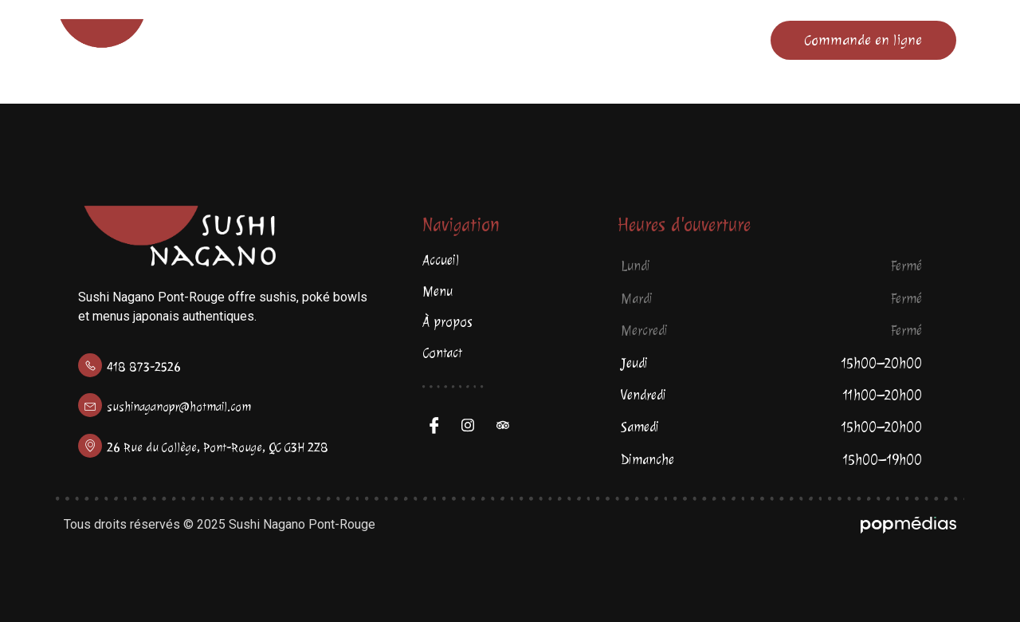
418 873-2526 (144, 367)
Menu (429, 40)
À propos (564, 40)
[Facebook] (438, 425)
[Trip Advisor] (508, 425)
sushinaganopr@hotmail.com (179, 407)
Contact (703, 40)
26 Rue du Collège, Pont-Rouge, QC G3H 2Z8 (217, 447)
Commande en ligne (863, 40)
